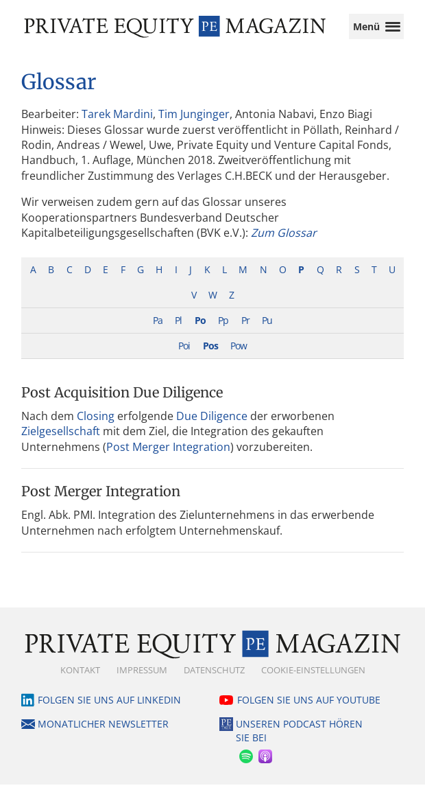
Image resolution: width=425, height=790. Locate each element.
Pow (238, 351)
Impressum (142, 675)
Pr (245, 325)
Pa (157, 325)
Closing (95, 421)
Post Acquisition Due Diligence (122, 397)
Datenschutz (214, 675)
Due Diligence (211, 421)
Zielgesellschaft (60, 436)
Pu (267, 325)
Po (200, 325)
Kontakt (80, 675)
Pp (223, 325)
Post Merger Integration (168, 452)
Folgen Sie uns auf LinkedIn (109, 705)
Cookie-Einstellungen (313, 675)
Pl (178, 325)
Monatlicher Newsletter (103, 729)
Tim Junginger (194, 119)
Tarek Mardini (117, 119)
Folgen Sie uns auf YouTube (308, 705)
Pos (210, 351)
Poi (184, 351)
